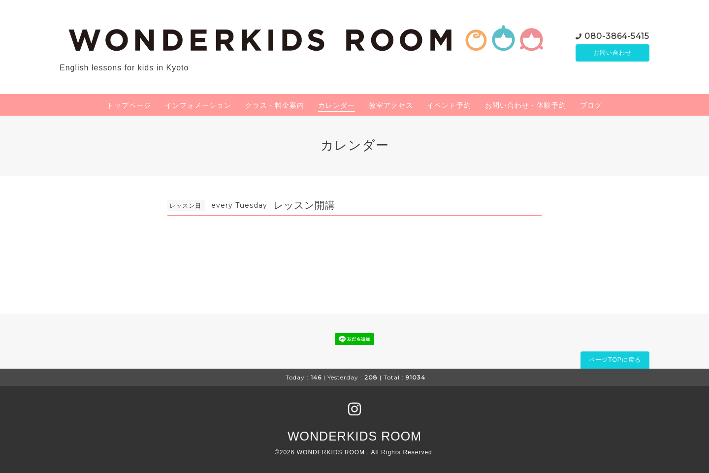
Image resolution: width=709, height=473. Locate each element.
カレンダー (336, 105)
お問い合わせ (612, 53)
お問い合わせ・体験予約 (525, 105)
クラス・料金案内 (274, 105)
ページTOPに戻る (615, 359)
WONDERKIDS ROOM (354, 436)
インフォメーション (198, 105)
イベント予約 (449, 105)
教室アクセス (391, 105)
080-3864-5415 (616, 35)
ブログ (591, 105)
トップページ (129, 105)
